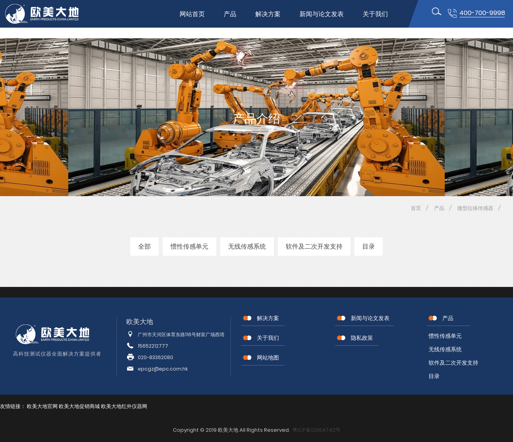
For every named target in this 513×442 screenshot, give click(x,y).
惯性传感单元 (189, 246)
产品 (230, 14)
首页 (416, 208)
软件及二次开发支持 (314, 246)
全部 (144, 246)
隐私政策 (362, 338)
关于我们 (375, 14)
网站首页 (192, 14)
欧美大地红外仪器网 (124, 406)
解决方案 (268, 14)
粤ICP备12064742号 (316, 430)
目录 (368, 246)
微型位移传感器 (475, 208)
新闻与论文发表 (322, 14)
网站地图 (268, 357)
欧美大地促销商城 (79, 406)
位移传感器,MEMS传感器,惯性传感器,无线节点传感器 (48, 14)
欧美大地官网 (42, 406)
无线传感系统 (247, 246)
